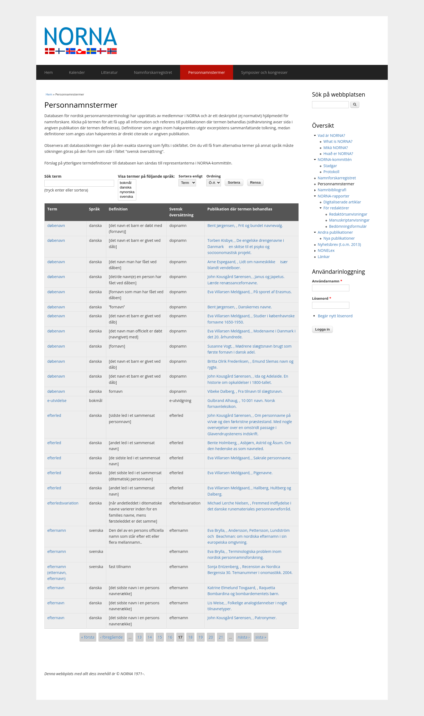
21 (221, 637)
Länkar (324, 256)
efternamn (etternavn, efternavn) (57, 572)
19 (200, 637)
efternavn (55, 587)
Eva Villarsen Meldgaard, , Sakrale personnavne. (249, 457)
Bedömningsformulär (348, 226)
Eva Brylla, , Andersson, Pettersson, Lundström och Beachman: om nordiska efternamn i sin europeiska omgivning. (248, 536)
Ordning (213, 176)
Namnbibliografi (332, 189)
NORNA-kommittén (335, 159)
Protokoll (331, 171)
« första (88, 637)
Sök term (52, 176)
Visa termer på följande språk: (146, 176)
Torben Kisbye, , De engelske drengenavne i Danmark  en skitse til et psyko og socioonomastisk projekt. (245, 246)
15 (160, 637)
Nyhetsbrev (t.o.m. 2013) (339, 244)
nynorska (127, 192)
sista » (261, 637)
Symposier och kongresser (264, 72)
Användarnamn (327, 281)
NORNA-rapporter (333, 196)
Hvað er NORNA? (338, 153)
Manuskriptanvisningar (349, 220)
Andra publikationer (335, 232)
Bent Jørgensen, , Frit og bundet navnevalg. (245, 225)
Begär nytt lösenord (335, 315)
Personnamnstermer (206, 72)
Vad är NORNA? (331, 135)
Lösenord (321, 298)
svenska (127, 196)
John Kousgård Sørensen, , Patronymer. (242, 617)
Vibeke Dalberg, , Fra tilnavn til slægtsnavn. (245, 391)
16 (170, 637)
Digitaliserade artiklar (342, 201)
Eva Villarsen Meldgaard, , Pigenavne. (240, 472)
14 (150, 637)
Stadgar (330, 165)
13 (139, 637)
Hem (48, 72)
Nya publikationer (339, 238)
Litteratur (109, 72)
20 (211, 637)
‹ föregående (111, 637)
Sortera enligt (190, 176)
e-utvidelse (57, 400)
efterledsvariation (62, 503)
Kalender (77, 72)
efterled (54, 415)
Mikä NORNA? (335, 147)
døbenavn (56, 225)
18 (190, 637)
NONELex (326, 250)
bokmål (127, 183)
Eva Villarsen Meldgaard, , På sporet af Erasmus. (249, 291)
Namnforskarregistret (153, 72)
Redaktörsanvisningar (348, 214)
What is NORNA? (337, 141)
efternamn (56, 530)
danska (127, 187)
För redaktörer (336, 207)
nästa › (244, 637)
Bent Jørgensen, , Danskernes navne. (239, 306)
